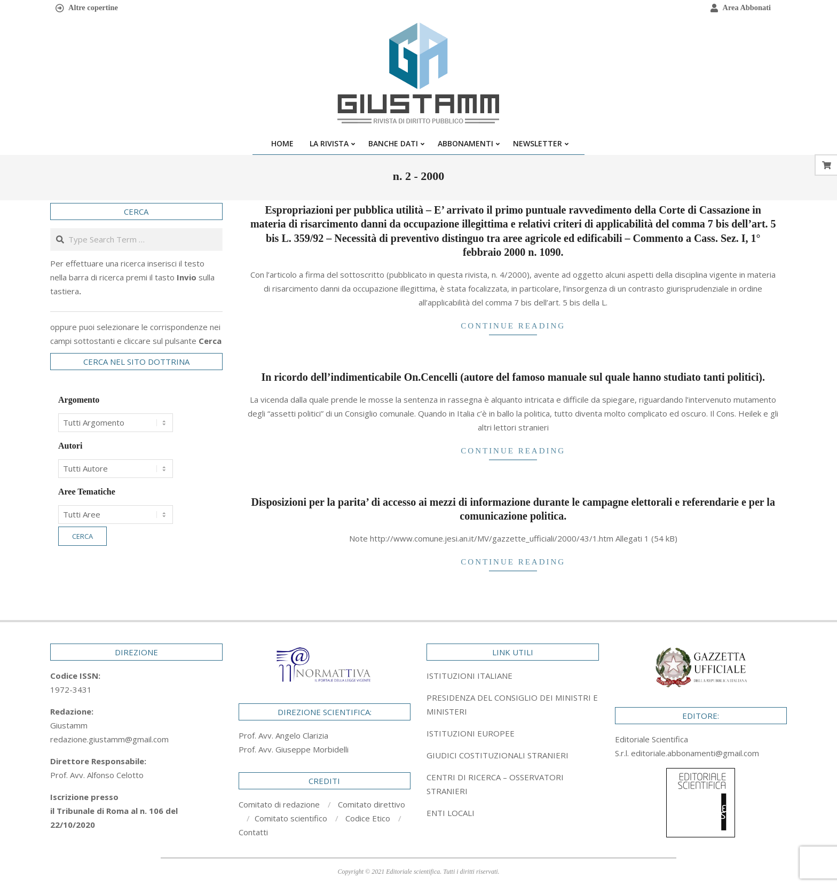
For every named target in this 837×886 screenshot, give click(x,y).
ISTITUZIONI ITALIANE (469, 675)
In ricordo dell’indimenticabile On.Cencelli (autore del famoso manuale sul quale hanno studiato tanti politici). (513, 377)
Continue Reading (513, 326)
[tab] (513, 704)
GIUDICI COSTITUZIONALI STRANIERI (497, 755)
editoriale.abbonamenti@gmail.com (695, 753)
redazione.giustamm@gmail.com (109, 739)
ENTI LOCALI (451, 812)
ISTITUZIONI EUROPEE (471, 733)
